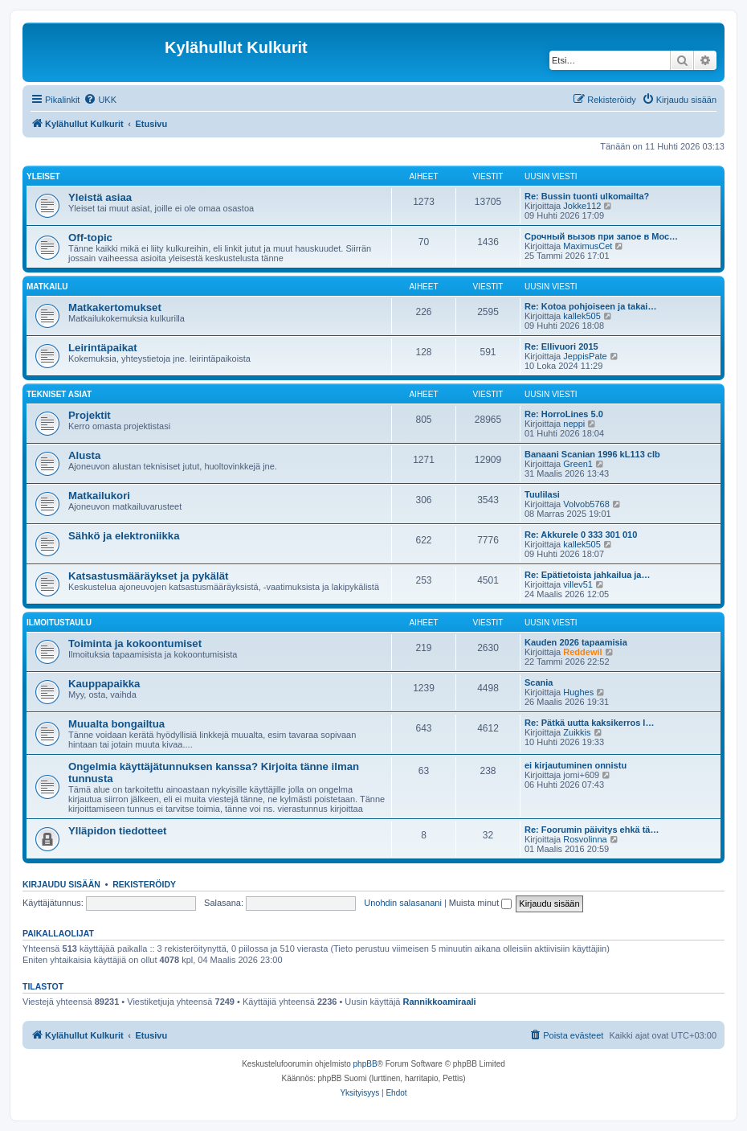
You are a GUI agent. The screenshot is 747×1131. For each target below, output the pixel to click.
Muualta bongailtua (116, 724)
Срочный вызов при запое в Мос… (601, 236)
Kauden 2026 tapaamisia (576, 642)
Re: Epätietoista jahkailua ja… (588, 575)
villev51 (578, 584)
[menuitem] (100, 99)
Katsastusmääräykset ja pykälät (148, 576)
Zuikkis (576, 732)
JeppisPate (584, 356)
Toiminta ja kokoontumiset (135, 643)
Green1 (578, 464)
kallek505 (581, 316)
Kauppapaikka (104, 684)
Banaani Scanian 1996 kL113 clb (592, 454)
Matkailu (47, 286)
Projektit (89, 415)
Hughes (578, 692)
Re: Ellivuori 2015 (561, 346)
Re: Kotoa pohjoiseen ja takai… (590, 306)
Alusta (84, 455)
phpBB (365, 1063)
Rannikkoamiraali (439, 1001)
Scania (539, 682)
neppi (574, 423)
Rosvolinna (584, 839)
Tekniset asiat (59, 394)
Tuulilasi (542, 494)
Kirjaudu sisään (61, 884)
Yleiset (43, 176)
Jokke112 (582, 206)
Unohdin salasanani (403, 903)
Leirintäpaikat (102, 348)
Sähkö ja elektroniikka (124, 536)
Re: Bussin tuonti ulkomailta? (587, 196)
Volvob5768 (586, 504)
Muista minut (480, 903)
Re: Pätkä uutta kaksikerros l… (589, 722)
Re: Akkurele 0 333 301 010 (581, 534)
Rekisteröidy (144, 884)
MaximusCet (587, 246)
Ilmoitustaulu (59, 622)
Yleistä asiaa (100, 197)
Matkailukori (99, 496)
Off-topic (90, 238)
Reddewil (582, 652)
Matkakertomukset (114, 307)
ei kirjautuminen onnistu (576, 765)
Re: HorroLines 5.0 (564, 414)
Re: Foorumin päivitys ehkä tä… (592, 829)
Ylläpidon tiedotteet (117, 831)
